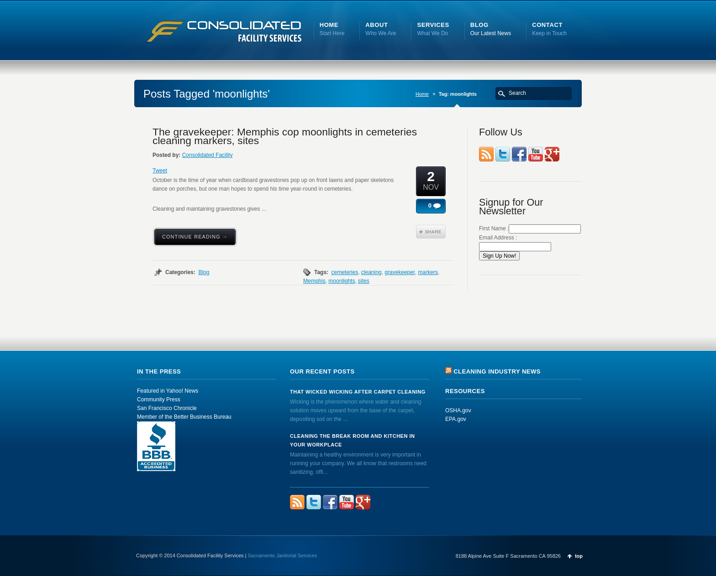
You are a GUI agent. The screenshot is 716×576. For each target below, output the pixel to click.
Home (422, 94)
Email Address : (498, 237)
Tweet (160, 170)
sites (363, 281)
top (579, 556)
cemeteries (344, 272)
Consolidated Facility (207, 155)
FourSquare (552, 154)
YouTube (535, 154)
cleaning (371, 272)
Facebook (519, 154)
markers (428, 272)
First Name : (530, 228)
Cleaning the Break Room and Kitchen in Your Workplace (352, 440)
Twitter (502, 154)
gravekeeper (399, 272)
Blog (203, 272)
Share (431, 232)
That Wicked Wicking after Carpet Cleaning (358, 391)
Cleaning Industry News (497, 371)
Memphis (314, 281)
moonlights (341, 281)
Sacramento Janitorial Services (282, 555)
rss (486, 154)
